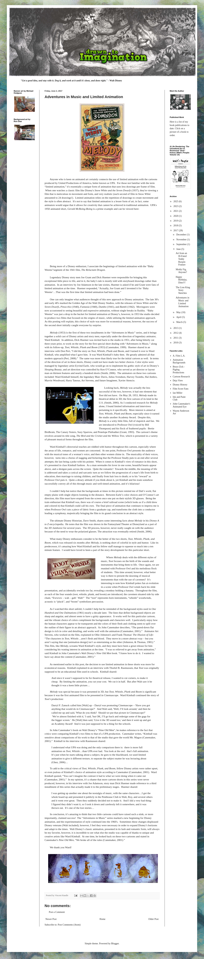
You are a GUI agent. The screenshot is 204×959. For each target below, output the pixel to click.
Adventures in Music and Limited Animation (182, 301)
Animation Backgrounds (179, 361)
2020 (176, 216)
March (179, 322)
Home (102, 919)
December (181, 234)
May (178, 312)
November (181, 239)
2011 (176, 338)
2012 (176, 333)
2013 (176, 328)
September (181, 244)
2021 (176, 211)
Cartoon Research (181, 376)
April (179, 317)
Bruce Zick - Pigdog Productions (179, 369)
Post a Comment (57, 912)
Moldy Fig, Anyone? (181, 271)
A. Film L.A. (179, 355)
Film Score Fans (181, 388)
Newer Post (51, 919)
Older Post (153, 919)
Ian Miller (177, 393)
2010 (176, 342)
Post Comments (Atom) (69, 924)
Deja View (178, 380)
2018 (176, 225)
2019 (176, 220)
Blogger (115, 943)
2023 (176, 206)
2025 (176, 201)
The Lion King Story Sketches (183, 290)
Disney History (180, 384)
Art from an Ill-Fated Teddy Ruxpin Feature (181, 259)
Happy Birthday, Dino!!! (181, 280)
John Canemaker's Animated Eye (181, 405)
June (178, 249)
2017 (176, 230)
